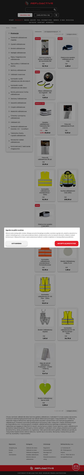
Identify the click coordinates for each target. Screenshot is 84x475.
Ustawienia (16, 243)
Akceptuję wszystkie (66, 243)
